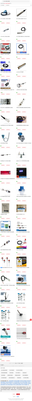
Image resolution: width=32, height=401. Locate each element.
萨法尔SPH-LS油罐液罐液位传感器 (7, 107)
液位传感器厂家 (18, 380)
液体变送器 (19, 377)
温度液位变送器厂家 (18, 383)
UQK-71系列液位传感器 (5, 320)
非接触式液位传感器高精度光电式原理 (23, 320)
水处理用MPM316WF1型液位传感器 (7, 125)
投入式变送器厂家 (25, 383)
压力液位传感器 (25, 377)
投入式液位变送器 (4, 370)
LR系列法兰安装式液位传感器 (21, 89)
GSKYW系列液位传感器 (20, 303)
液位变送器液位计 (12, 377)
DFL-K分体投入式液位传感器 (6, 18)
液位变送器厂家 (12, 380)
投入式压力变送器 (19, 370)
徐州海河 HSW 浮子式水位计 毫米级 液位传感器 (9, 356)
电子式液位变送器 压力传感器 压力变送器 (23, 143)
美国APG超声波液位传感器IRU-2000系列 (23, 196)
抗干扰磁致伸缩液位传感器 (5, 196)
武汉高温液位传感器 (4, 143)
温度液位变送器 (10, 375)
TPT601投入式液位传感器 (5, 36)
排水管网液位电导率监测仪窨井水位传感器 (24, 285)
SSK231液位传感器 (19, 249)
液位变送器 (11, 372)
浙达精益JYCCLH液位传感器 (6, 160)
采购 (30, 319)
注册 (18, 394)
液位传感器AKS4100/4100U (7, 267)
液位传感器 (3, 375)
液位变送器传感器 (4, 372)
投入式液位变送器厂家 (18, 384)
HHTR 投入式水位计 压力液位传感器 (22, 54)
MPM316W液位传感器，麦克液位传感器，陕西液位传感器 (11, 285)
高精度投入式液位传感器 (5, 54)
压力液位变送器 (3, 377)
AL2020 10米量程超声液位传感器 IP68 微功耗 (9, 89)
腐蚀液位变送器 (17, 375)
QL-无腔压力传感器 (4, 338)
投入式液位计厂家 (11, 383)
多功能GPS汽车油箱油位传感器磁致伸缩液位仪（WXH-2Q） (11, 178)
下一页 (19, 363)
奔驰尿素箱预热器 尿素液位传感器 (22, 125)
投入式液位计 (18, 372)
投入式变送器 (12, 370)
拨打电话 (8, 40)
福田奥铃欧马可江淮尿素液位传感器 (7, 303)
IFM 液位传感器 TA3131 (20, 214)
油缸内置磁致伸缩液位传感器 (6, 249)
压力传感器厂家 (26, 384)
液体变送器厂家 (18, 382)
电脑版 (18, 396)
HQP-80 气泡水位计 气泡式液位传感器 (23, 178)
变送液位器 (24, 372)
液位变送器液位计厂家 (11, 382)
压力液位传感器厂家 (25, 382)
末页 (22, 363)
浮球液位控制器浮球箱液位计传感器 (22, 267)
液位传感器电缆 (25, 375)
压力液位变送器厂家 (10, 384)
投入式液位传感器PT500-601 (21, 18)
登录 (14, 394)
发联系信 (2, 40)
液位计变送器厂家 (24, 380)
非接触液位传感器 (4, 214)
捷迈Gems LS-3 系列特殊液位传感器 (22, 160)
